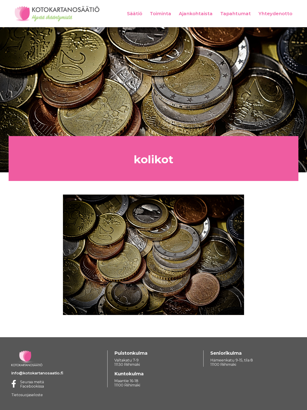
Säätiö (134, 13)
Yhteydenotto (275, 13)
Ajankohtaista (196, 13)
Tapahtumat (235, 13)
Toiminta (160, 13)
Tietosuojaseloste (27, 395)
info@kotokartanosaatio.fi (37, 373)
